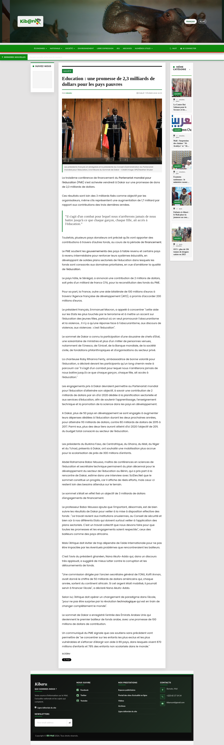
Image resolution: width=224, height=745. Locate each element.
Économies (40, 48)
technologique (126, 601)
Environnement (86, 48)
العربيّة (202, 21)
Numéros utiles (144, 48)
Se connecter (188, 48)
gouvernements (96, 251)
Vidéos (121, 701)
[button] (173, 48)
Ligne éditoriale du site (45, 707)
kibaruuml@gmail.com (176, 702)
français (190, 21)
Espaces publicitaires (126, 690)
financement (153, 242)
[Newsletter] (69, 723)
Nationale (56, 48)
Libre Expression (105, 48)
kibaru (69, 93)
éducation (73, 269)
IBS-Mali (50, 735)
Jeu (118, 48)
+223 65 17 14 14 (174, 695)
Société (70, 48)
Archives (127, 48)
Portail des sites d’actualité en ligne (132, 695)
